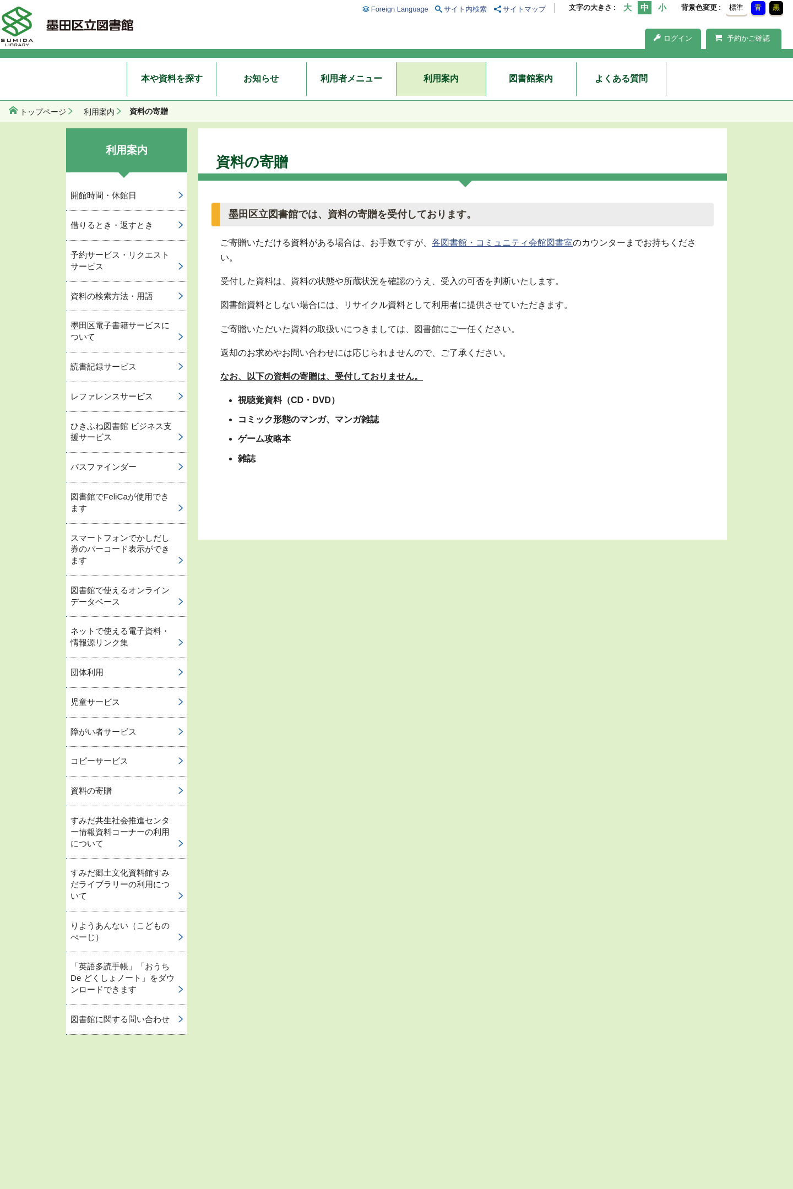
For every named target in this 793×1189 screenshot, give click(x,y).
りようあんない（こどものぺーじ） (120, 931)
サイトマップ (524, 9)
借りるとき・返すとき (111, 225)
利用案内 (441, 78)
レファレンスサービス (111, 396)
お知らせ (261, 78)
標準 (736, 7)
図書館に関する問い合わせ (120, 1019)
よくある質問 (621, 78)
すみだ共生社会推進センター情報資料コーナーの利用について (120, 832)
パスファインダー (103, 466)
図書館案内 (531, 78)
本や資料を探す (172, 78)
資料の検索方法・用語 (111, 296)
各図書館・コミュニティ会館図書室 (502, 242)
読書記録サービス (103, 366)
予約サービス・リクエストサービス (120, 260)
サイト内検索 (465, 9)
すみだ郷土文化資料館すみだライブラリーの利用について (120, 884)
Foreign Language (399, 9)
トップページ (43, 111)
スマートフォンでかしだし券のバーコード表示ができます (120, 549)
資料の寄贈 (91, 790)
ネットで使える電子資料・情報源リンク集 (120, 636)
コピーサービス (99, 760)
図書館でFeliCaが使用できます (119, 502)
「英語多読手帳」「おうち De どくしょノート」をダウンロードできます (122, 978)
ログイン (673, 38)
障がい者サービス (103, 731)
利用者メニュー (351, 78)
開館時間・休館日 (103, 195)
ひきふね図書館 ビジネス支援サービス (121, 431)
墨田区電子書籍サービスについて (120, 331)
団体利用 (87, 672)
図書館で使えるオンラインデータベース (120, 595)
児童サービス (95, 702)
